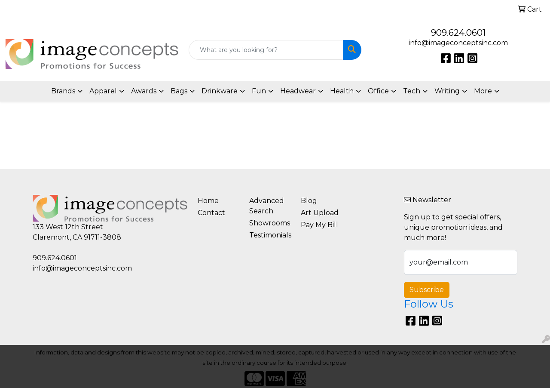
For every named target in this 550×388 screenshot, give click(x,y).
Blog (309, 201)
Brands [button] (63, 91)
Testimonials (269, 235)
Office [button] (378, 91)
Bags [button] (179, 91)
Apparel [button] (103, 91)
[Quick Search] (266, 50)
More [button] (483, 91)
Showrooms (269, 223)
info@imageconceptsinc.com (458, 43)
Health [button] (342, 91)
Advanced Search (266, 206)
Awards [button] (143, 91)
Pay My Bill (319, 225)
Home (208, 201)
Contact (211, 213)
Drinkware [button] (220, 91)
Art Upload (320, 213)
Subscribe (426, 290)
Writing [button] (447, 91)
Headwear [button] (298, 91)
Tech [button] (411, 91)
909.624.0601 (458, 33)
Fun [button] (259, 91)
